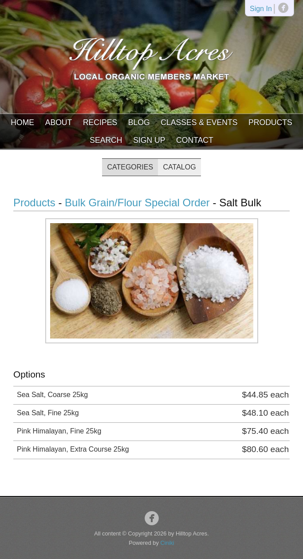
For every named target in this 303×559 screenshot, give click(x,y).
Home (22, 122)
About (58, 122)
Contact (194, 140)
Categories (130, 167)
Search (106, 140)
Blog (139, 122)
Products (270, 122)
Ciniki (167, 542)
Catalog (179, 167)
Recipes (100, 122)
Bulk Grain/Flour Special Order (137, 203)
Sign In (261, 9)
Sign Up (149, 140)
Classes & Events (199, 122)
